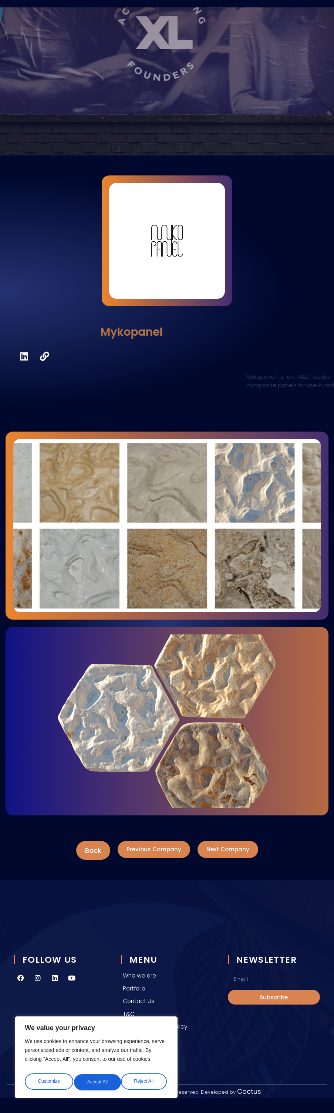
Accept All (144, 1082)
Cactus (249, 1091)
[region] (96, 1059)
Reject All (97, 1082)
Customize (48, 1082)
